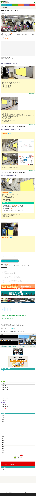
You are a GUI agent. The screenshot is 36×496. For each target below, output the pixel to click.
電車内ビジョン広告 (5, 389)
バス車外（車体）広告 (5, 406)
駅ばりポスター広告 (5, 126)
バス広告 (27, 5)
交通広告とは (4, 469)
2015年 (3, 438)
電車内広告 (3, 383)
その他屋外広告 (4, 400)
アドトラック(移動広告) (5, 398)
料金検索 (26, 492)
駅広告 (9, 5)
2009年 (3, 450)
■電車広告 (3, 381)
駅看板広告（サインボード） (13, 126)
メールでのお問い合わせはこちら (9, 463)
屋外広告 (21, 5)
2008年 (3, 452)
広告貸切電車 (4, 385)
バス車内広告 (4, 404)
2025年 (3, 417)
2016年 (3, 436)
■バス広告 (3, 402)
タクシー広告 (32, 5)
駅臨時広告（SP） (22, 126)
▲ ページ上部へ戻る (4, 267)
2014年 (3, 440)
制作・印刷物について (5, 471)
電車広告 (15, 5)
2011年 (3, 446)
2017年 (3, 434)
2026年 (3, 415)
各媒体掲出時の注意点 (9, 492)
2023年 (3, 421)
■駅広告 (2, 370)
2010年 (3, 448)
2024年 (3, 419)
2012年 (3, 444)
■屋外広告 (3, 391)
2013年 (3, 442)
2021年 (3, 425)
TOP (3, 5)
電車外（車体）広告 (5, 387)
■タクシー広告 (4, 408)
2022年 (3, 423)
